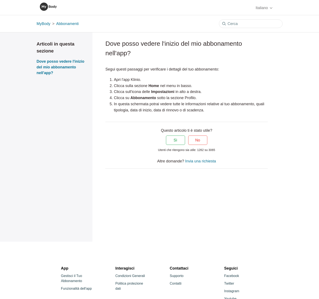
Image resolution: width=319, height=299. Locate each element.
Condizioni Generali (130, 276)
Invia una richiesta (200, 161)
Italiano (264, 8)
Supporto (177, 276)
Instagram (231, 291)
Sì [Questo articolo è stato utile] (175, 140)
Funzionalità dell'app (76, 288)
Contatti (175, 283)
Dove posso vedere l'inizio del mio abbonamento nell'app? (60, 67)
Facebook (231, 276)
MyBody (43, 24)
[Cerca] (251, 23)
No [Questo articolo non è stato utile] (197, 140)
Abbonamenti (67, 24)
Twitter (229, 283)
